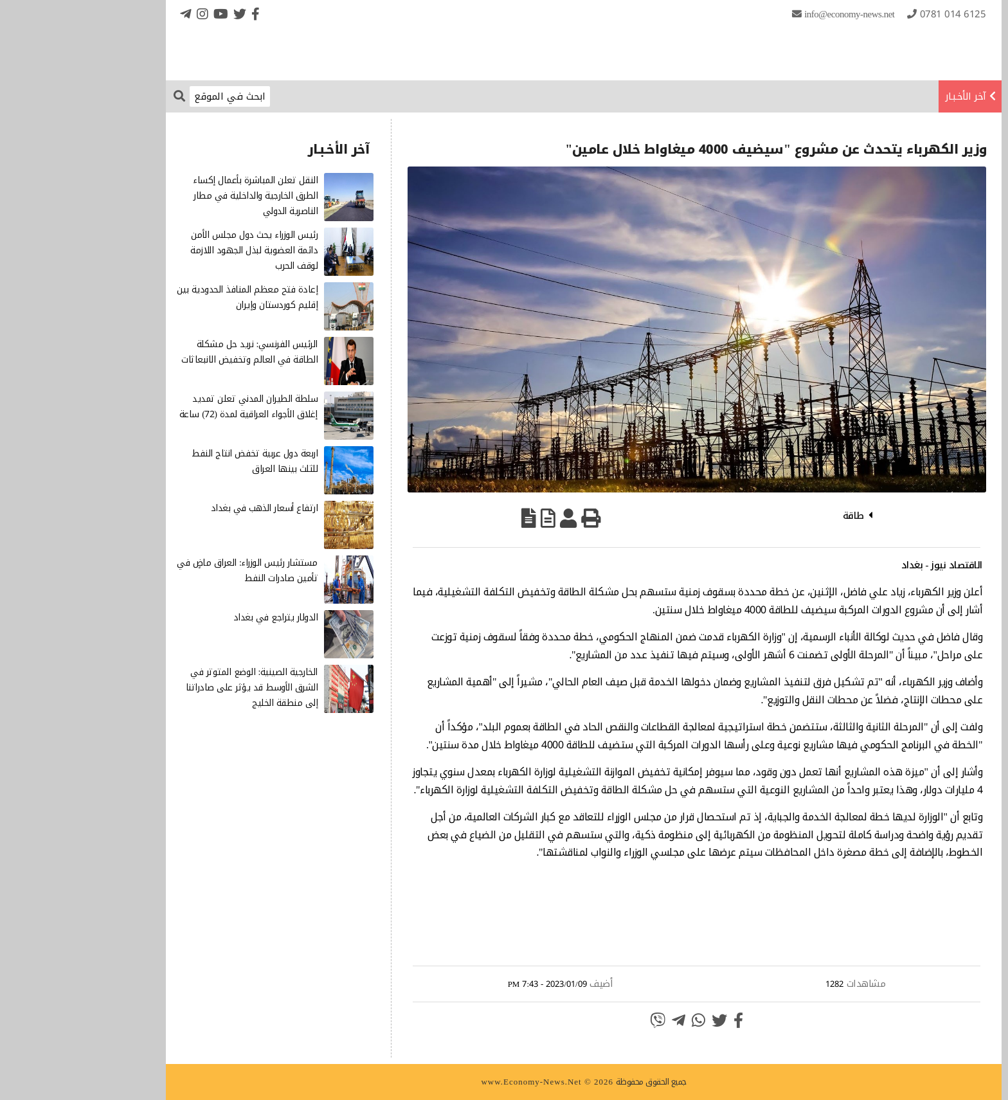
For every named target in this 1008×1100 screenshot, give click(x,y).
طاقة (773, 516)
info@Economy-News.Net (769, 14)
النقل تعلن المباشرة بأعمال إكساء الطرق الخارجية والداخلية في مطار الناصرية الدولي (175, 196)
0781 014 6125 (873, 14)
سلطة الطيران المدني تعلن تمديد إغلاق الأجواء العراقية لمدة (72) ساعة (169, 406)
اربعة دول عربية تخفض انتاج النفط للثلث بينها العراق (175, 461)
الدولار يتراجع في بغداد (196, 617)
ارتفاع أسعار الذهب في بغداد (185, 508)
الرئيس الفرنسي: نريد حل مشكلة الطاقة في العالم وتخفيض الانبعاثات (170, 352)
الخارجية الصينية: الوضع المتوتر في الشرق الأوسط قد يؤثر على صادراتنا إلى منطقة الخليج (172, 687)
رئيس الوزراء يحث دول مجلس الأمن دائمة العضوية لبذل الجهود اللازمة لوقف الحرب (174, 250)
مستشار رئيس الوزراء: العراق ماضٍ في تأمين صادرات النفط (167, 570)
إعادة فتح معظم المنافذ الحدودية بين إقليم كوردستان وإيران (168, 297)
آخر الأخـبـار (885, 96)
